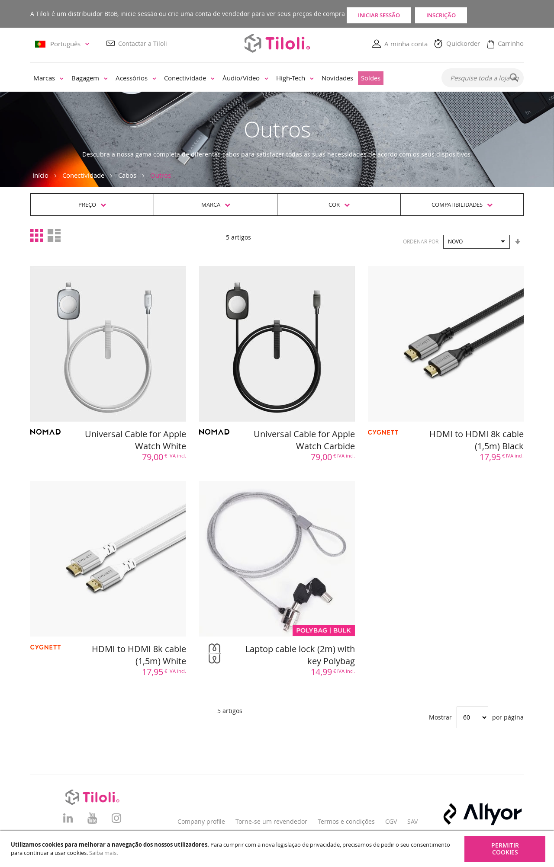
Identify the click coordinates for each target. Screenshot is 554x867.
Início (40, 175)
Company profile (201, 821)
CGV (391, 821)
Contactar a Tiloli (142, 44)
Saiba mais (102, 853)
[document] (278, 849)
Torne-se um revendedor (271, 821)
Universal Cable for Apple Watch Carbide (304, 440)
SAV (412, 821)
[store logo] (277, 43)
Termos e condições (346, 821)
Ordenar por (420, 241)
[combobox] (482, 78)
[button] (63, 44)
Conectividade (83, 175)
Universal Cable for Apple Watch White (135, 440)
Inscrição (484, 14)
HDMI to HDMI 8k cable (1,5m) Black (476, 440)
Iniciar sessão (392, 14)
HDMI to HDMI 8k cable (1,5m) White (139, 655)
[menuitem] (48, 79)
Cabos (127, 175)
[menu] (230, 79)
